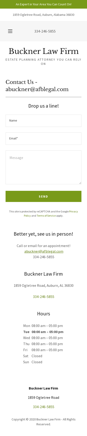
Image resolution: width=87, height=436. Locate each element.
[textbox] (43, 121)
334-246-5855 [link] (45, 31)
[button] (10, 31)
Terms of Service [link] (46, 215)
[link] (43, 51)
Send (43, 196)
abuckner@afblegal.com (43, 251)
